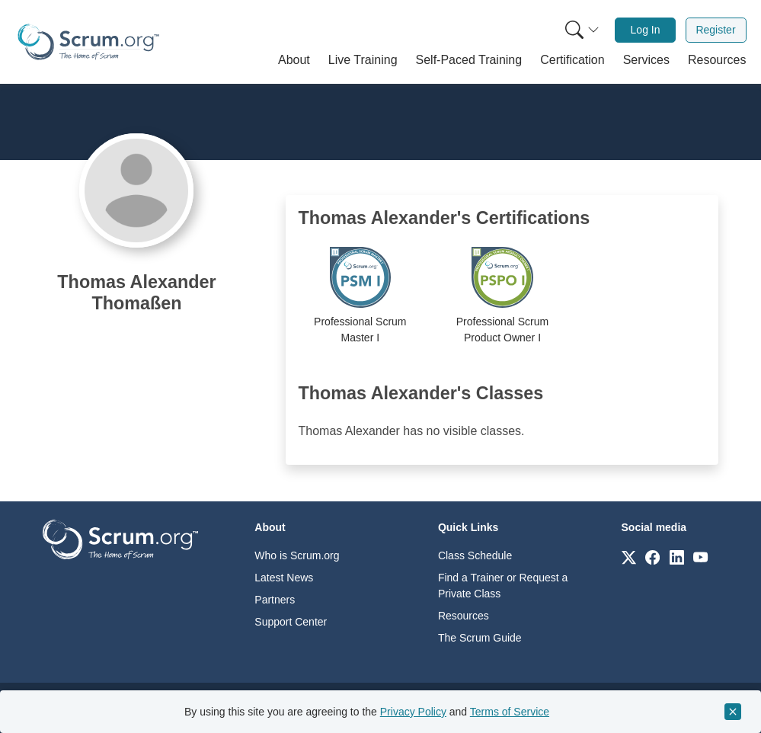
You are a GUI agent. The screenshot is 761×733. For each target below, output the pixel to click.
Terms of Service (509, 712)
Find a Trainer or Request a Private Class (503, 585)
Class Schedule (475, 555)
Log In (645, 30)
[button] (294, 60)
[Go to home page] (120, 538)
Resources (463, 616)
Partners (274, 600)
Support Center (290, 622)
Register (715, 30)
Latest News (283, 577)
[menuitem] (580, 30)
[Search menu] (582, 30)
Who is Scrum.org (296, 555)
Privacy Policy (413, 712)
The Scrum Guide (480, 638)
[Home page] (88, 42)
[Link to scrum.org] (629, 556)
